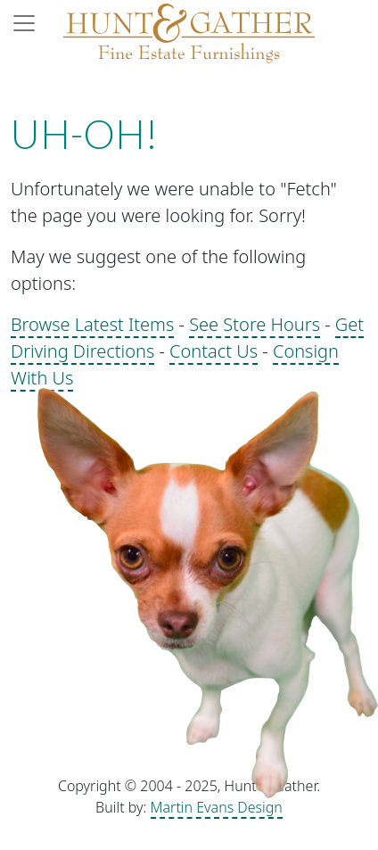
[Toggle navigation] (29, 23)
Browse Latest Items (92, 324)
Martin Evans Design (217, 807)
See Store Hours (254, 324)
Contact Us (213, 351)
